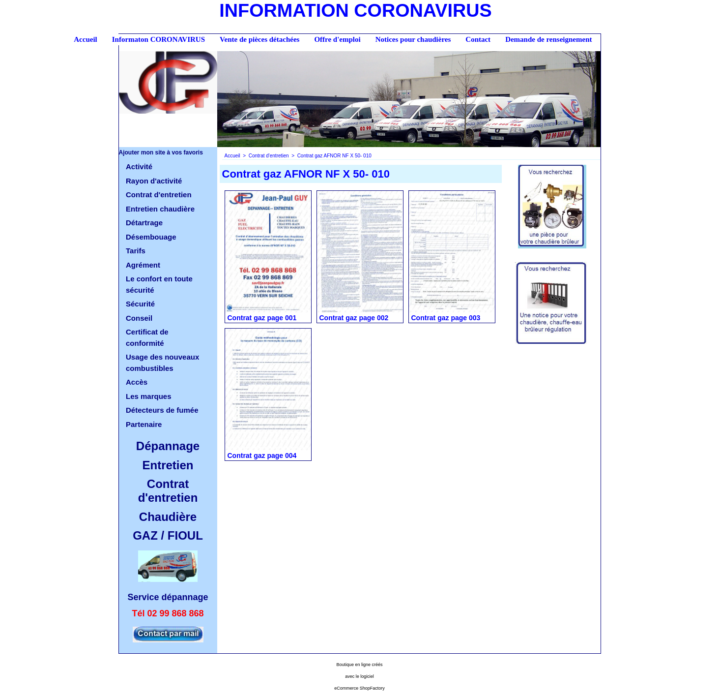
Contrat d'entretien (159, 194)
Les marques (149, 396)
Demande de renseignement (548, 39)
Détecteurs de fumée (162, 410)
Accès (136, 382)
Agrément (143, 265)
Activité (139, 166)
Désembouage (151, 237)
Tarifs (135, 250)
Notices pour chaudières (413, 39)
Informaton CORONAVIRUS (158, 39)
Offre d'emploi (337, 39)
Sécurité (140, 304)
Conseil (139, 318)
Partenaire (144, 424)
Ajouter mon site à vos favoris (161, 152)
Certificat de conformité (147, 337)
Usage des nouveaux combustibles (162, 362)
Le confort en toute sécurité (159, 284)
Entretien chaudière (160, 209)
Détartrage (144, 222)
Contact (477, 39)
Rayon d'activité (154, 181)
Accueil (85, 39)
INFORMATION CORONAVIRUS (355, 10)
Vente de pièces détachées (259, 39)
